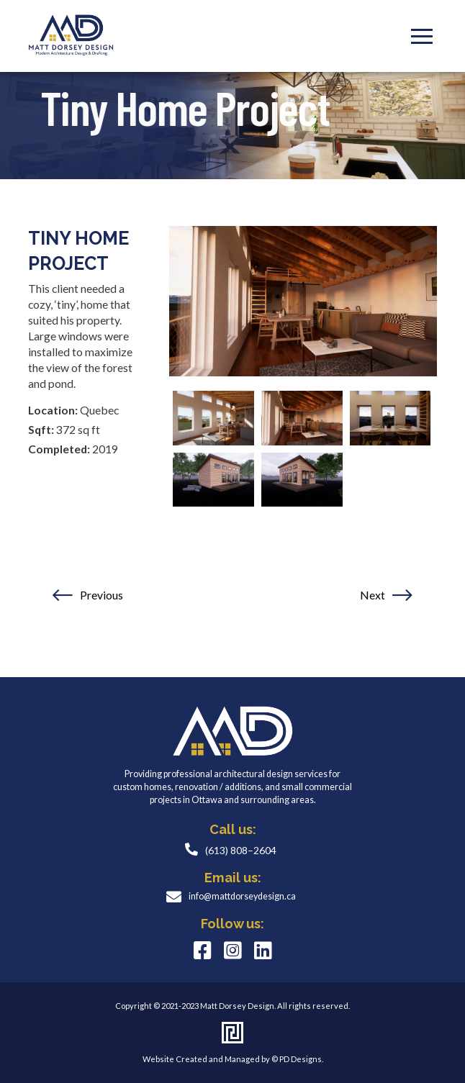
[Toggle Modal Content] (422, 36)
